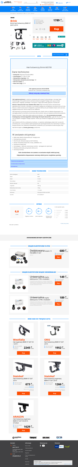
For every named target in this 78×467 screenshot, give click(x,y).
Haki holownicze (20, 13)
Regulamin (27, 452)
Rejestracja (27, 461)
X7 (26, 13)
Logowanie (27, 464)
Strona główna (13, 13)
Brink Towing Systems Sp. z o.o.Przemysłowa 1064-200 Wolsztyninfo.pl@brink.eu (39, 161)
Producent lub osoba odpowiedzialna (17, 161)
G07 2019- (32, 13)
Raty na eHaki (27, 445)
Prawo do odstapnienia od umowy (30, 456)
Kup (56, 29)
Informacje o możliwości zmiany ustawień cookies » (42, 464)
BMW (24, 13)
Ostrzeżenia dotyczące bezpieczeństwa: (18, 163)
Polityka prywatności (29, 448)
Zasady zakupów (28, 450)
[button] (11, 35)
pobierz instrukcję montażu (60, 54)
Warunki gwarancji (14, 166)
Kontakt (26, 458)
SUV (29, 13)
